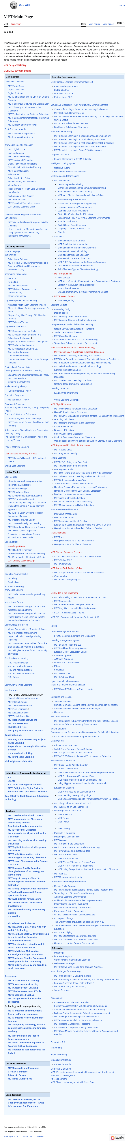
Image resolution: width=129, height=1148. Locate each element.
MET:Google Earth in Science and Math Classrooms (79, 572)
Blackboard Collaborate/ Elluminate (71, 127)
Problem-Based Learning (16, 658)
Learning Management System (65, 640)
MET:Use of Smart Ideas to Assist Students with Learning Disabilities (86, 359)
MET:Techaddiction (17, 199)
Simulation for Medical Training (72, 251)
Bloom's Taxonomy (17, 296)
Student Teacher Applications (68, 332)
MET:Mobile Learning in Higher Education (74, 505)
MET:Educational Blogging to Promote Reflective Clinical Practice (89, 799)
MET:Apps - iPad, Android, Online (67, 568)
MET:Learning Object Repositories (70, 316)
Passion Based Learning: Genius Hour (72, 907)
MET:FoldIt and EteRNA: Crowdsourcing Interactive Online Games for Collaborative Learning (28, 937)
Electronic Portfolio (60, 716)
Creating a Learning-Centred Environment (74, 943)
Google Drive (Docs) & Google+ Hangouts (74, 329)
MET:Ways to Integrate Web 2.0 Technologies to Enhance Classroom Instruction (26, 881)
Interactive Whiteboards (65, 514)
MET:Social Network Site (66, 768)
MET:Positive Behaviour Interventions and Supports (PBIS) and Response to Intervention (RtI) (28, 266)
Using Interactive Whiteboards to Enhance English (78, 528)
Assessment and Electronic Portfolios (72, 1002)
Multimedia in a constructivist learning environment (78, 900)
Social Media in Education (63, 760)
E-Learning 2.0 (58, 1042)
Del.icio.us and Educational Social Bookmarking (77, 847)
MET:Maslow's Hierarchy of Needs (21, 453)
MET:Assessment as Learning (23, 984)
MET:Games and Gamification (65, 176)
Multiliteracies (11, 690)
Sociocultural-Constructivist (17, 367)
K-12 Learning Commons (66, 393)
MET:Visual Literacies (18, 712)
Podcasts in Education (64, 833)
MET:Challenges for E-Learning (66, 971)
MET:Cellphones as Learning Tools (70, 480)
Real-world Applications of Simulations (76, 265)
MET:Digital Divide (16, 149)
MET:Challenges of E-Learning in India (72, 976)
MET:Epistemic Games (68, 288)
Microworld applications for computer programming (82, 188)
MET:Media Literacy (17, 702)
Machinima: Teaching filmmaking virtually (77, 203)
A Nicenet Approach (63, 655)
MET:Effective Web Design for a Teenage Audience (78, 967)
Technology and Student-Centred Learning (74, 893)
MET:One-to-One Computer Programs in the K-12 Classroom (83, 473)
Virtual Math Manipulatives (21, 923)
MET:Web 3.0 (60, 873)
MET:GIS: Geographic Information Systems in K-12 (75, 617)
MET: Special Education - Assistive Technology (73, 347)
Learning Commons (60, 388)
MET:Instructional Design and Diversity (26, 613)
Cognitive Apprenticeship (16, 574)
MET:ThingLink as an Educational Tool (72, 803)
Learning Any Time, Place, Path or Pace (73, 983)
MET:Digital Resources (62, 404)
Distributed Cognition (14, 404)
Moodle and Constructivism (67, 662)
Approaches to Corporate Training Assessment (76, 1027)
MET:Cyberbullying (63, 932)
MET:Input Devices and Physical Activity (73, 501)
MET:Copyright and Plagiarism (23, 1068)
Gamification (14, 192)
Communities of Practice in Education (26, 647)
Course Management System (65, 631)
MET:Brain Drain (16, 86)
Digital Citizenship (16, 89)
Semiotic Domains (62, 701)
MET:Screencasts (62, 601)
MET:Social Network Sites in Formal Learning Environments (86, 772)
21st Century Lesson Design (21, 560)
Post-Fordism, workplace (16, 129)
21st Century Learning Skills (21, 207)
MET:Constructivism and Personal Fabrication (75, 939)
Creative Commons (18, 1071)
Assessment (11, 976)
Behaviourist (10, 255)
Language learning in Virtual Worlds (75, 207)
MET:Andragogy (12, 251)
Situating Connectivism (19, 382)
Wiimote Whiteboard (63, 517)
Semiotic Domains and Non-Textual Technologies (77, 708)
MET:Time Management (20, 1079)
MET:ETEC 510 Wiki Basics (17, 71)
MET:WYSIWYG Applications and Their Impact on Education (82, 756)
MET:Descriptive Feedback (21, 995)
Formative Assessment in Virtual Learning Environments (80, 1006)
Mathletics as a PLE (63, 93)
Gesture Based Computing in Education (73, 384)
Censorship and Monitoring (70, 184)
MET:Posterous (65, 814)
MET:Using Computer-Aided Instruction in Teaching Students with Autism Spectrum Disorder (28, 892)
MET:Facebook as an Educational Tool (76, 776)
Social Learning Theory (16, 386)
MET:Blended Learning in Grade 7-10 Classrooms (77, 150)
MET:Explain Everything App (67, 579)
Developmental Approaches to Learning (23, 370)
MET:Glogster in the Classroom (69, 843)
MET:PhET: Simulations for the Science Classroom (82, 262)
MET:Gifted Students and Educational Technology (77, 366)
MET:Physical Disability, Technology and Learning (77, 355)
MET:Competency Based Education (25, 495)
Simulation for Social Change (71, 240)
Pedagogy (59, 953)
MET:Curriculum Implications (21, 133)
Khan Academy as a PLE (66, 86)
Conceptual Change (63, 918)
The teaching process (19, 822)
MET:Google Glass (63, 449)
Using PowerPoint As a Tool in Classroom (73, 540)
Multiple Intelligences (18, 285)
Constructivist (11, 542)
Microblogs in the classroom (67, 810)
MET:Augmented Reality (65, 453)
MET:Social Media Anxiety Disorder (71, 765)
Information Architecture (19, 485)
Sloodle (61, 232)
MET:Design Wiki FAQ (15, 65)
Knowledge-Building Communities (70, 911)
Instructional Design (17, 488)
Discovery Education (64, 430)
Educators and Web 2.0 (65, 745)
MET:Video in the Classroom (64, 593)
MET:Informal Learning (19, 156)
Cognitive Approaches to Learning (21, 300)
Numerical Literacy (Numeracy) (22, 698)
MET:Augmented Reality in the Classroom (70, 445)
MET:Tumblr (63, 818)
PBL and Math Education (20, 666)
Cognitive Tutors (62, 168)
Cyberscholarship (62, 1064)
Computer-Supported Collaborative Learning (72, 324)
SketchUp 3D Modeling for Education (75, 214)
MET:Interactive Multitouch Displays (71, 521)
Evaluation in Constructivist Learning (75, 191)
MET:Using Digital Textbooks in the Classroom (76, 408)
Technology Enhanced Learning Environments (76, 343)
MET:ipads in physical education (69, 498)
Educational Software (18, 259)
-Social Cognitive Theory (19, 391)
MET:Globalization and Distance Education (28, 114)
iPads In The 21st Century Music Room (72, 494)
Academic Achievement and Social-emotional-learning (79, 1009)
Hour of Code (64, 277)
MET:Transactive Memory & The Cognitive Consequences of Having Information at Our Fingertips (26, 1102)
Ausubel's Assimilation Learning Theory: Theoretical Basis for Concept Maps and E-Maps (28, 308)
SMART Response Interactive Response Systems (77, 556)
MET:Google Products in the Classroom (73, 752)
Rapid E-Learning (59, 1054)
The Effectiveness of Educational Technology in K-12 (79, 922)
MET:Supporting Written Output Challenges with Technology (82, 362)
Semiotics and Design (61, 697)
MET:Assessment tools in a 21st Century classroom (78, 1020)
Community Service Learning (18, 685)
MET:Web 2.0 (57, 741)
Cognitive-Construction (15, 326)
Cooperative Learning (18, 355)
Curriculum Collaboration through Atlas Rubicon (76, 736)
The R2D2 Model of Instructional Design (27, 553)
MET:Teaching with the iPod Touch (70, 466)
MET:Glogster (60, 840)
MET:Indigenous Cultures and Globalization (28, 104)
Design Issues (61, 313)
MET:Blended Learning (62, 131)
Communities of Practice (16, 625)
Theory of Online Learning (17, 447)
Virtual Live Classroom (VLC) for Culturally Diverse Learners (79, 105)
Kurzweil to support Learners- (68, 370)
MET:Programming (63, 273)
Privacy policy (9, 1136)
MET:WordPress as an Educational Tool (76, 792)
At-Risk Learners (59, 1079)
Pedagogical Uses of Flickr (67, 836)
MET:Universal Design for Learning (24, 523)
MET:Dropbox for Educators (22, 830)
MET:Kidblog (64, 828)
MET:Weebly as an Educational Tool (71, 807)
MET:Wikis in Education (65, 854)
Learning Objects (59, 305)
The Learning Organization (20, 137)
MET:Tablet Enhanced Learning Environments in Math (79, 476)
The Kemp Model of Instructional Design (27, 557)
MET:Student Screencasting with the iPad (73, 604)
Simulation (59, 236)
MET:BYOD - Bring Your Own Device (71, 462)
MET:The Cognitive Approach (22, 530)
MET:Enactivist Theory (18, 399)
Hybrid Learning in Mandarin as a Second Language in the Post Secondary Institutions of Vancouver (27, 232)
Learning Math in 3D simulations (73, 210)
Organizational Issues (61, 1060)
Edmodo (58, 666)
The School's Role (17, 727)
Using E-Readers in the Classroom (70, 412)
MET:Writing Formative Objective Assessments (76, 1016)
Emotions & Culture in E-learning (20, 414)
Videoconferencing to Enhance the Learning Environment (81, 109)
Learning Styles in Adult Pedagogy (24, 418)
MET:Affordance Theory (19, 492)
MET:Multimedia (58, 532)
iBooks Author (60, 576)
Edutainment (14, 174)
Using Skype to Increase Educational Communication (83, 783)
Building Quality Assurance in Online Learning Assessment (82, 1013)
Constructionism (13, 735)
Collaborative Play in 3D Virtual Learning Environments (84, 218)
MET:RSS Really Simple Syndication (68, 684)
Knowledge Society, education (19, 145)
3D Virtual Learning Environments (70, 199)
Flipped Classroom (60, 154)
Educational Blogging (64, 788)
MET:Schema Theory (18, 322)
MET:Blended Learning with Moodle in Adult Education (80, 146)
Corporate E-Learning (61, 1069)
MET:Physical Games (64, 296)
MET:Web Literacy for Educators (24, 899)
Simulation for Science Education (73, 255)
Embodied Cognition (14, 395)
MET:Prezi (59, 537)
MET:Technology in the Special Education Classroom (79, 352)
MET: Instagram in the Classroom (25, 819)
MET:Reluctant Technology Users (23, 203)
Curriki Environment (63, 426)
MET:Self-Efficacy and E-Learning (70, 986)
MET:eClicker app (62, 564)
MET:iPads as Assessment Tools (24, 991)
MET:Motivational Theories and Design (26, 527)
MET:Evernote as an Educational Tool (72, 851)
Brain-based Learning (15, 466)
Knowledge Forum (16, 546)
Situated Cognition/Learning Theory (21, 407)
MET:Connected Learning (21, 757)
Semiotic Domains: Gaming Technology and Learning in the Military (86, 705)
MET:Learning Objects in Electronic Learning (75, 320)
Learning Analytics (63, 956)
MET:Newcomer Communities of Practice (27, 643)
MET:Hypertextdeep (18, 723)
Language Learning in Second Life (74, 228)
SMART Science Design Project (69, 612)
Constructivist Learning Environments (68, 881)
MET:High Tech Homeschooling (69, 113)
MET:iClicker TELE (63, 560)
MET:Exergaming (66, 300)
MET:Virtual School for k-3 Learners (71, 123)
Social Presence (62, 990)
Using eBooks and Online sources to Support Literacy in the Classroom (88, 441)
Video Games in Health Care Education (26, 189)
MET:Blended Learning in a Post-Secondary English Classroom (84, 143)
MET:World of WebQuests (63, 1075)
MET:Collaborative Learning (21, 345)
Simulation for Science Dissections (74, 258)
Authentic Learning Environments (70, 897)
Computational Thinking (20, 753)
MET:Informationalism (18, 171)
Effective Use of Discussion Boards (71, 652)
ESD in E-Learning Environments (24, 784)
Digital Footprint (15, 93)
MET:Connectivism (17, 378)
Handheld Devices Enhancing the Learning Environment (80, 487)
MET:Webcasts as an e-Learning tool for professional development (82, 1072)
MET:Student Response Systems (66, 552)
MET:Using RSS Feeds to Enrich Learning (74, 689)
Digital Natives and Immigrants (22, 164)
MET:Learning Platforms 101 (67, 645)
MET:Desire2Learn (63, 673)
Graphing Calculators (64, 419)
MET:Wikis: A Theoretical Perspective (75, 866)
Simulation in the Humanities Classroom (77, 247)
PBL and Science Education (21, 673)
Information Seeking (14, 586)
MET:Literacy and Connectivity (22, 125)
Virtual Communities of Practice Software (27, 629)
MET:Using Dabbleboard (65, 336)
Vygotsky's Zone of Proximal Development (28, 341)
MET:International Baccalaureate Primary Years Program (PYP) (84, 890)
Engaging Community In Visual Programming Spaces (83, 292)
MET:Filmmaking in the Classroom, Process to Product (80, 597)
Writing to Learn (58, 729)
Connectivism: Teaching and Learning (72, 960)
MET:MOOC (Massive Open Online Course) (75, 936)
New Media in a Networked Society (24, 167)
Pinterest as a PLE (63, 97)
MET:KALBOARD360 (64, 677)
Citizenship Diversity (14, 81)
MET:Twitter (63, 821)
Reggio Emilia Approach (65, 886)
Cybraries (58, 712)
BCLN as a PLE (61, 90)
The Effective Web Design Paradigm (25, 481)
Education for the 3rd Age (20, 178)
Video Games (14, 185)
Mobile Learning (58, 458)
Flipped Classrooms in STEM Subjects (72, 159)
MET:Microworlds (62, 180)
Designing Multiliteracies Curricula (25, 730)
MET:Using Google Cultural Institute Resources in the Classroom (88, 869)
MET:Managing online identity (68, 877)
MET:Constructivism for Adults (22, 331)
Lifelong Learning (16, 153)
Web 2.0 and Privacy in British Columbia (73, 749)
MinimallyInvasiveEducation (19, 761)
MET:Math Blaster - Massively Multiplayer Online (81, 195)
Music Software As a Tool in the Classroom (74, 437)
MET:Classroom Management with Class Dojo (72, 1082)
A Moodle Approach (63, 659)
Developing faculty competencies (25, 826)
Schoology (59, 669)
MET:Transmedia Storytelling (22, 720)
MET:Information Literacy (20, 705)
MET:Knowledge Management (22, 633)
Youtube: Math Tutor (67, 221)
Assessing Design (62, 309)
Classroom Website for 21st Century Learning (75, 339)
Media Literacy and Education (22, 181)
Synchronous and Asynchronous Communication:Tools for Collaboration (85, 732)
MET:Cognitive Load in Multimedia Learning (74, 608)
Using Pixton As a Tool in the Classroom (73, 544)
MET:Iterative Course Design (21, 520)
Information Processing (15, 274)
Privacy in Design (17, 1075)
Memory (12, 278)
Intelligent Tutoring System (63, 163)
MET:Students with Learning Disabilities (73, 380)
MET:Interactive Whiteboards (64, 509)
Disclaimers (39, 1136)
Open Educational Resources (65, 681)
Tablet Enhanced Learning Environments (73, 483)
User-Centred (11, 477)
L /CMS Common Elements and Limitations (74, 636)
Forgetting (13, 282)
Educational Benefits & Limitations (70, 171)
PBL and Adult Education (20, 670)
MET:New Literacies (17, 709)
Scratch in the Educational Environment (76, 285)
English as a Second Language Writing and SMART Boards (82, 525)
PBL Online (13, 677)
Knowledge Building (14, 590)
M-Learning (56, 1047)
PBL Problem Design (18, 662)
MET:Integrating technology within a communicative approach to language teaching (27, 1028)
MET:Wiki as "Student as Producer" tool (76, 862)
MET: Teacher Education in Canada (25, 815)
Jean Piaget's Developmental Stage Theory (28, 375)
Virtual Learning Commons (67, 400)
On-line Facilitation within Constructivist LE (74, 914)
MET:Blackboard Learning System (70, 648)
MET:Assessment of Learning (23, 988)
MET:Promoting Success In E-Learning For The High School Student (86, 979)
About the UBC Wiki (25, 1136)
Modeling (12, 578)
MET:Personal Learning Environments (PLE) (72, 82)
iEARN (11, 781)
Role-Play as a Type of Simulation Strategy (78, 269)
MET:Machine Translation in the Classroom (74, 423)
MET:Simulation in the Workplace (73, 244)
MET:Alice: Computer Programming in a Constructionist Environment (90, 281)
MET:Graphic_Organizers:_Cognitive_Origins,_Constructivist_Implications (89, 416)
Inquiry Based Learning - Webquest (71, 904)
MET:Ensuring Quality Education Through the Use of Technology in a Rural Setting (26, 871)
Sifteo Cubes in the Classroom (68, 434)
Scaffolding (13, 582)
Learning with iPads (63, 469)
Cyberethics (14, 916)
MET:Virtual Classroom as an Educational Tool (80, 780)
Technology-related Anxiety (21, 196)
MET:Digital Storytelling (19, 716)
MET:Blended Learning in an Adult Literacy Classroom (79, 139)
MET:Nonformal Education (20, 160)
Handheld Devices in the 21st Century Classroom (77, 491)
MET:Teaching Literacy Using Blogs (74, 795)
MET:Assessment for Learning (23, 980)
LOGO (54, 626)
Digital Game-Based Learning (72, 225)
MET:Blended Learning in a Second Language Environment (82, 136)
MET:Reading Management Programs (72, 1024)
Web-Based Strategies (65, 963)
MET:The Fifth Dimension (20, 550)
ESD (10, 777)
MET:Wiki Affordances (68, 858)
